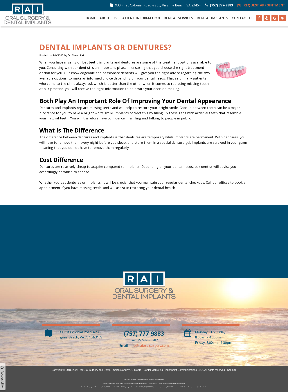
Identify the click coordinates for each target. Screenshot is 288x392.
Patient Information (140, 18)
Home (91, 18)
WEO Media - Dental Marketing (145, 369)
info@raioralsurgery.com (149, 345)
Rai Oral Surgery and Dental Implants (100, 369)
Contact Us (242, 18)
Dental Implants (212, 18)
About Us (108, 18)
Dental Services (178, 18)
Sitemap (231, 369)
